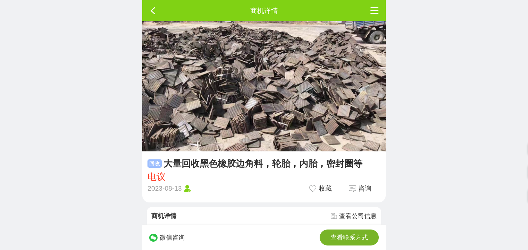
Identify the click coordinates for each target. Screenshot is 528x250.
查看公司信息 (353, 215)
